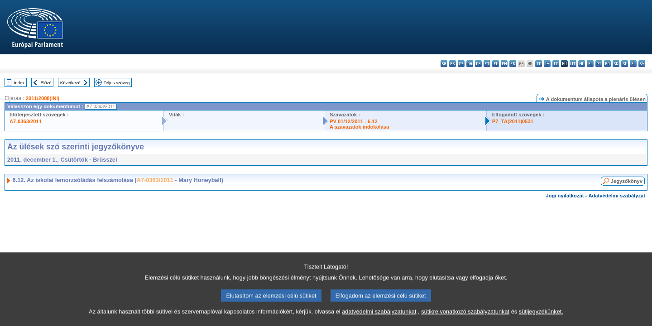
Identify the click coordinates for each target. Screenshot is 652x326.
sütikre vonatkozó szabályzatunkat (465, 320)
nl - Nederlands (581, 63)
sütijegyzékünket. (541, 320)
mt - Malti (573, 63)
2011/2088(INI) (43, 98)
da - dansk (469, 63)
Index (19, 82)
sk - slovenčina (616, 63)
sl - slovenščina (624, 63)
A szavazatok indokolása (359, 126)
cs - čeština (461, 63)
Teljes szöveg (117, 82)
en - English (504, 63)
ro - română (607, 63)
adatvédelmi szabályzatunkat (379, 320)
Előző (46, 82)
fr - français (512, 63)
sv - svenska (641, 63)
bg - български (444, 63)
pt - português (598, 63)
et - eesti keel (487, 63)
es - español (452, 63)
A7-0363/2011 (26, 121)
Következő (70, 82)
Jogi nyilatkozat (565, 195)
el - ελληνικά (495, 63)
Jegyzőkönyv (626, 181)
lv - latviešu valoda (547, 63)
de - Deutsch (478, 63)
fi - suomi (633, 63)
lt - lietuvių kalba (555, 63)
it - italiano (538, 63)
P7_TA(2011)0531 (512, 121)
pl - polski (590, 63)
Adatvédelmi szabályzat (616, 195)
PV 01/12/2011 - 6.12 (354, 121)
